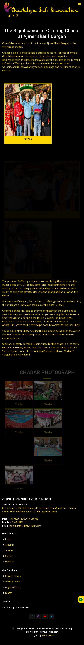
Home (8, 539)
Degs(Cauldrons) (13, 587)
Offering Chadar (12, 582)
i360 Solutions (48, 635)
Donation (9, 562)
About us (9, 545)
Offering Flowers (13, 576)
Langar (8, 593)
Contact (9, 556)
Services (9, 550)
